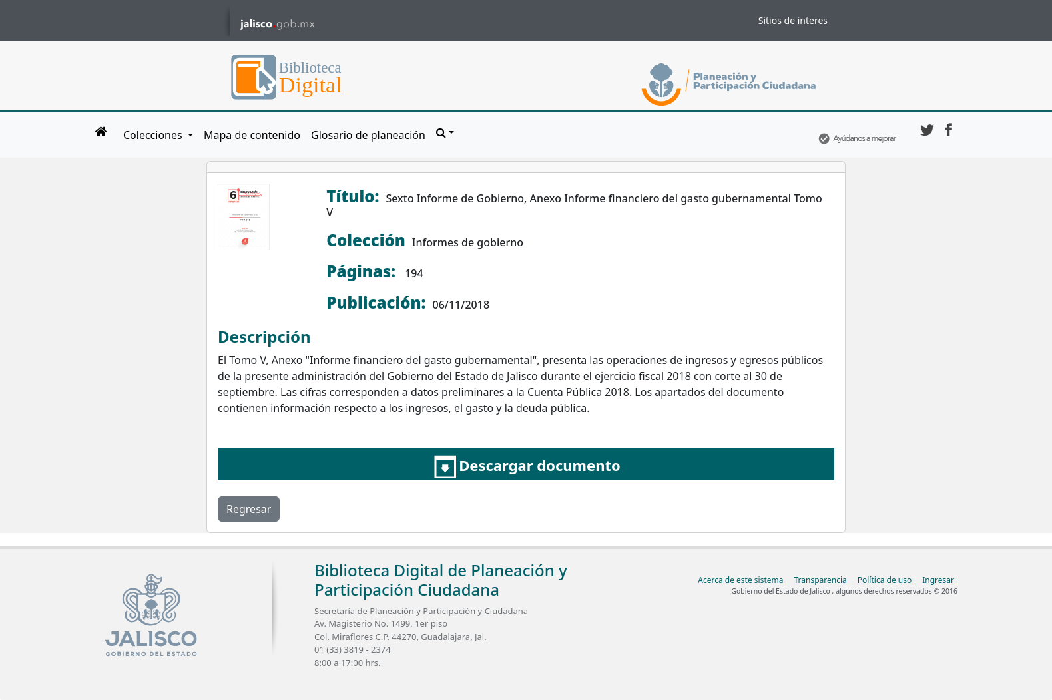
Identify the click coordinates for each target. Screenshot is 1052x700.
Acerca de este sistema (740, 580)
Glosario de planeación (368, 135)
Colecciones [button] (154, 135)
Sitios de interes (793, 20)
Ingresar (938, 580)
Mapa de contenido (252, 135)
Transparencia (820, 580)
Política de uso (885, 580)
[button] (445, 132)
